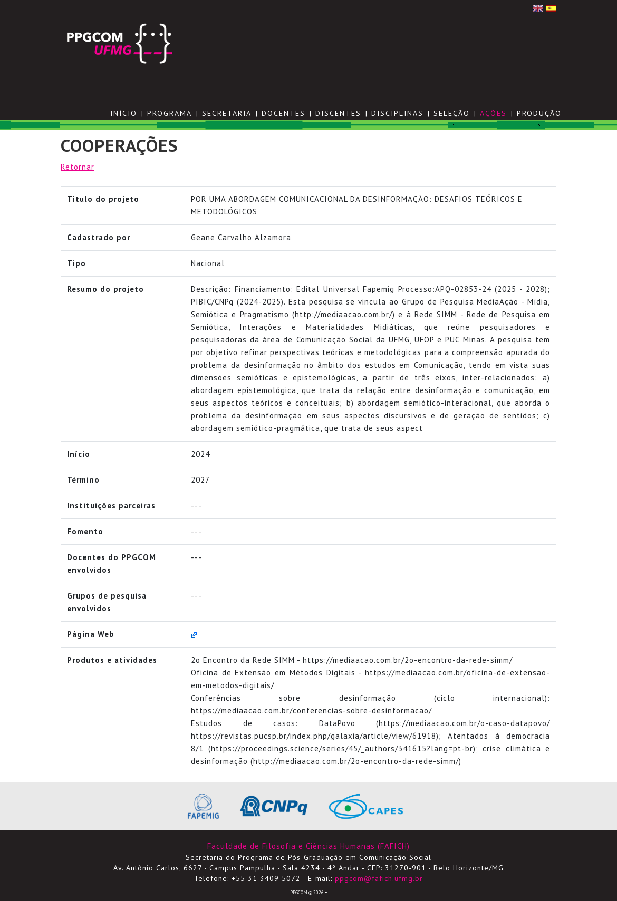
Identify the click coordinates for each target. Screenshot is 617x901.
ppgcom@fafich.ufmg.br (379, 878)
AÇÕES (493, 113)
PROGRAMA (169, 113)
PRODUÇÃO (539, 113)
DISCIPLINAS (397, 113)
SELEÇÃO (451, 113)
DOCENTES (283, 113)
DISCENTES (338, 113)
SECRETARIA (227, 113)
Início (123, 113)
